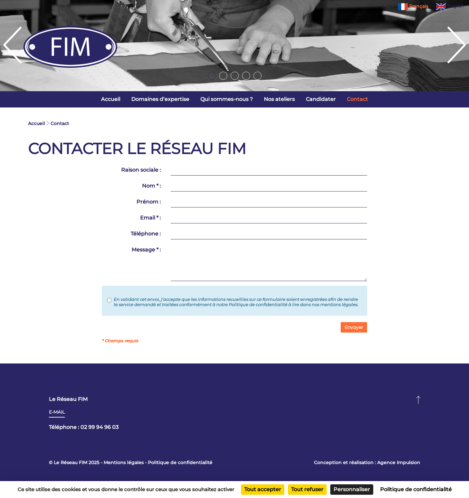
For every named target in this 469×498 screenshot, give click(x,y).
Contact (357, 99)
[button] (354, 327)
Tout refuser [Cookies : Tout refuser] (307, 489)
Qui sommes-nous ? (226, 99)
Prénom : (148, 202)
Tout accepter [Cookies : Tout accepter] (262, 489)
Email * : (150, 218)
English (450, 6)
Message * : (146, 250)
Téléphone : (146, 234)
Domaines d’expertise (160, 99)
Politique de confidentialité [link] (416, 489)
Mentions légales (124, 462)
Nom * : (151, 186)
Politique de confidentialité (180, 462)
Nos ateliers (279, 99)
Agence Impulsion (398, 462)
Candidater (321, 99)
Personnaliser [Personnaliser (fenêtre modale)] (352, 489)
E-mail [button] (57, 412)
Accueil (110, 99)
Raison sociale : (141, 170)
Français (414, 6)
